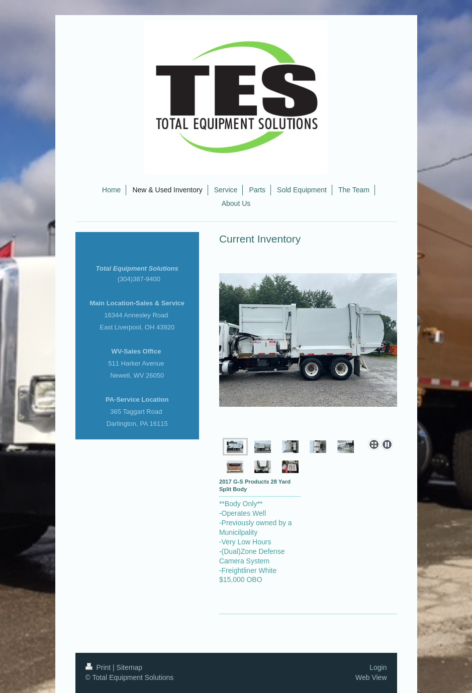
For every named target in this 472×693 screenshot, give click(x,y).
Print (99, 667)
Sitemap (129, 667)
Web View (371, 677)
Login (378, 667)
